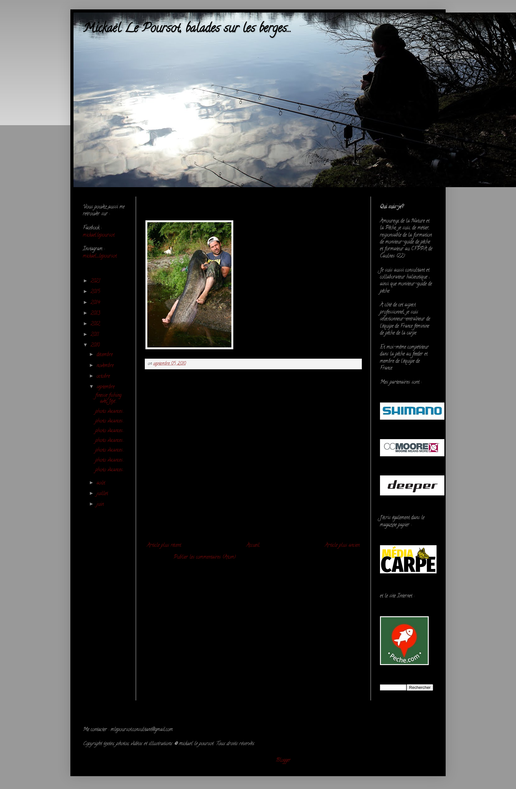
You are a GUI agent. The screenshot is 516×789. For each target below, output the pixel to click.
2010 (96, 345)
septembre (106, 387)
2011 (95, 335)
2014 (96, 303)
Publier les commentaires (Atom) (205, 557)
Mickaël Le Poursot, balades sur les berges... (187, 29)
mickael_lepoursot (100, 256)
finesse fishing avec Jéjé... (108, 398)
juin (101, 504)
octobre (104, 376)
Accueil (253, 545)
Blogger (283, 760)
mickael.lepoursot (98, 235)
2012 (96, 324)
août (102, 483)
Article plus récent (164, 545)
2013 (96, 313)
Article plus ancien (342, 545)
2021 (96, 281)
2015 (96, 292)
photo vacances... (109, 411)
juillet (103, 494)
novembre (106, 366)
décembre (105, 355)
